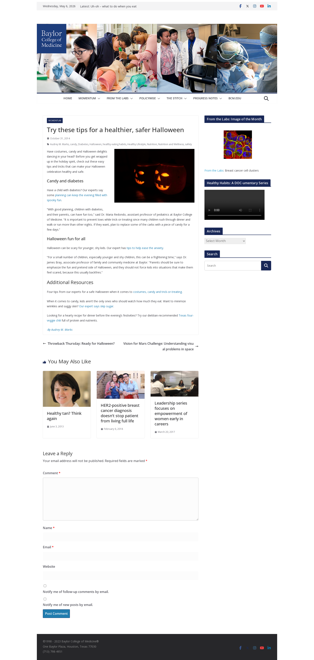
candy (73, 144)
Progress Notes (205, 98)
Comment (51, 473)
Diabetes (83, 144)
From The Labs (118, 98)
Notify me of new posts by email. (68, 605)
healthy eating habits (114, 144)
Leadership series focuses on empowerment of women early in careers (171, 413)
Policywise (147, 98)
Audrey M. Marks (59, 144)
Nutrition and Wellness (171, 144)
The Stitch (174, 98)
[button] (98, 98)
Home (67, 98)
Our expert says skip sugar (96, 306)
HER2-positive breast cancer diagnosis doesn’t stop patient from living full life (120, 413)
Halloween (96, 144)
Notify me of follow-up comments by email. (76, 592)
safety (188, 144)
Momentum (87, 98)
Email (48, 547)
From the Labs (213, 170)
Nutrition (152, 144)
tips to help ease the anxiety (145, 248)
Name (49, 528)
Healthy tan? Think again (64, 416)
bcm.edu (234, 98)
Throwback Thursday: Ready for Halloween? (79, 343)
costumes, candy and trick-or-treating (157, 292)
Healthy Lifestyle (136, 144)
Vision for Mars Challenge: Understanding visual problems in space (160, 346)
